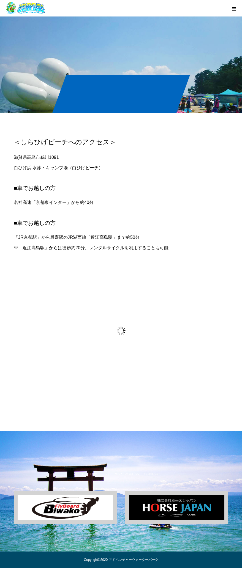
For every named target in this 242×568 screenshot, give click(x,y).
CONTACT (152, 474)
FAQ (106, 474)
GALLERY (89, 474)
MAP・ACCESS (127, 474)
